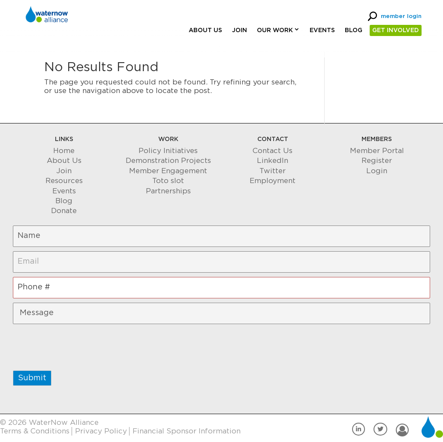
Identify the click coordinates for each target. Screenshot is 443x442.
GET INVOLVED (395, 30)
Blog (353, 30)
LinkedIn (272, 160)
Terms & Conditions (34, 431)
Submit (32, 378)
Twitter (272, 170)
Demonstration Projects (168, 160)
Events (322, 30)
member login (401, 16)
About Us (205, 30)
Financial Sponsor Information (187, 431)
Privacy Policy (101, 431)
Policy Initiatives (168, 150)
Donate (64, 210)
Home (64, 150)
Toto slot (168, 180)
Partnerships (168, 191)
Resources (64, 180)
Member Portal (377, 150)
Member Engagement (168, 170)
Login (376, 170)
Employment (272, 180)
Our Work (275, 30)
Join (239, 30)
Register (377, 160)
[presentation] (78, 345)
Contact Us (272, 150)
